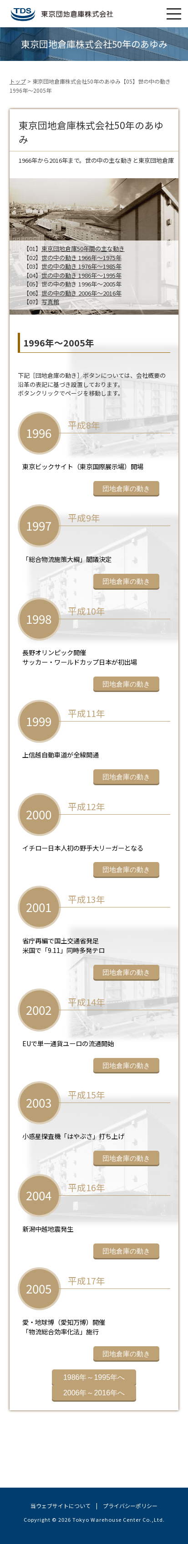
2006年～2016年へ (94, 1393)
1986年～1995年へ (94, 1377)
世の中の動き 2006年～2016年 (81, 293)
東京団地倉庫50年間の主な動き (83, 248)
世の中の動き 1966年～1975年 (81, 257)
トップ (18, 81)
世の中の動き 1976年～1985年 (81, 266)
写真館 (50, 301)
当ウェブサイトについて (60, 1505)
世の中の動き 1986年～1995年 (81, 275)
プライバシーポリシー (130, 1505)
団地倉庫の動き (126, 488)
